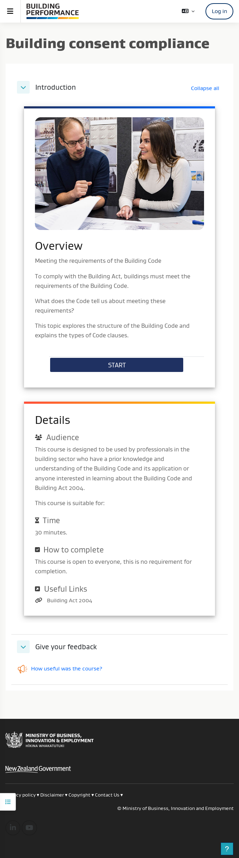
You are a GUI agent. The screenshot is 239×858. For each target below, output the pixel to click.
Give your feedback (66, 646)
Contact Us (107, 795)
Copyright (79, 795)
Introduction (55, 87)
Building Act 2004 (69, 600)
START (117, 365)
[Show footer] (227, 848)
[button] (188, 11)
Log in (219, 10)
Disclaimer (52, 795)
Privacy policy (20, 795)
